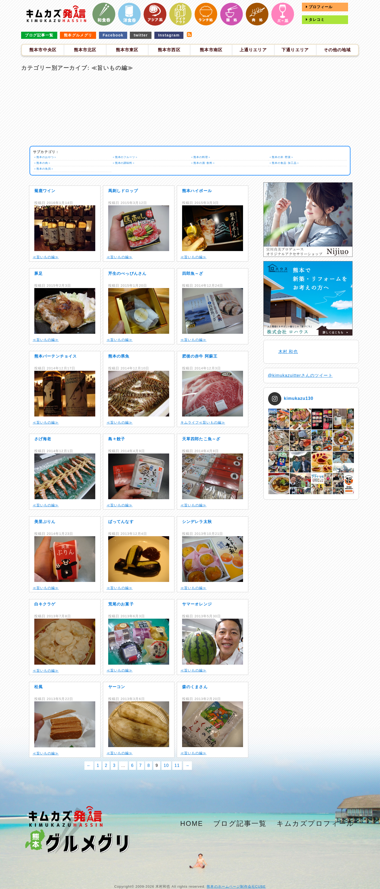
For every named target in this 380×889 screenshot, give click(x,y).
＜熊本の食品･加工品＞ (286, 163)
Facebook (113, 35)
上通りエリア (253, 50)
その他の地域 (337, 50)
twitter (141, 35)
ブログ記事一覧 (39, 35)
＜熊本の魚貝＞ (45, 168)
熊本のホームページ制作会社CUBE (236, 886)
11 (177, 765)
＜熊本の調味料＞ (125, 163)
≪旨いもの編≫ (46, 257)
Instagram (169, 35)
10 (166, 765)
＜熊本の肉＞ (43, 163)
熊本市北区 (85, 50)
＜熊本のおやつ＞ (46, 157)
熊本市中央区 (42, 50)
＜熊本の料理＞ (202, 157)
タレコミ (316, 19)
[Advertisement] (190, 109)
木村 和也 (288, 351)
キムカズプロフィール (315, 823)
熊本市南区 (211, 50)
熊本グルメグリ (78, 35)
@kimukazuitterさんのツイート (300, 375)
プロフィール (320, 7)
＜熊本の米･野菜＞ (283, 157)
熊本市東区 (127, 50)
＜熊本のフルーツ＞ (126, 157)
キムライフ (189, 422)
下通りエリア (295, 50)
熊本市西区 (169, 50)
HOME (191, 823)
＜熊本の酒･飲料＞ (204, 163)
